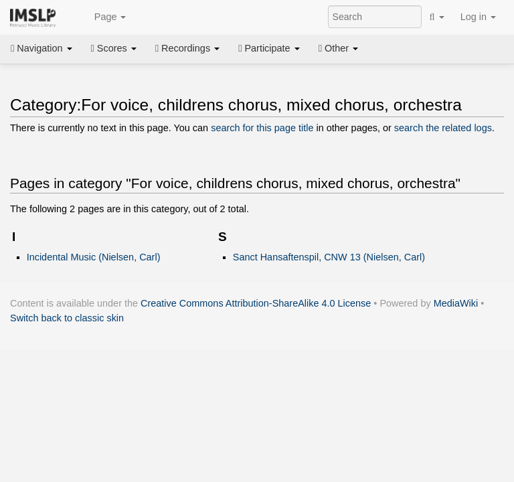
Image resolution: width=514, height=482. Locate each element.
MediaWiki (456, 303)
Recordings (187, 48)
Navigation (41, 48)
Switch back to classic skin (67, 318)
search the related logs (443, 128)
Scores (114, 48)
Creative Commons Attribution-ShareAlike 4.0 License (256, 303)
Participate (269, 48)
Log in (478, 16)
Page (103, 17)
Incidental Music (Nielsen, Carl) (94, 257)
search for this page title (262, 128)
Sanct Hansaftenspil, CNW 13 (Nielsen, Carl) (329, 257)
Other (338, 48)
